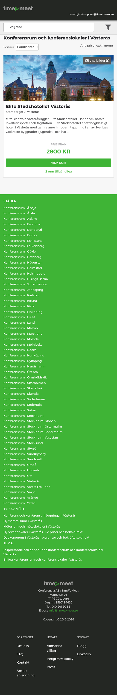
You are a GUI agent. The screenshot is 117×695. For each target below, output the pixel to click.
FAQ (20, 654)
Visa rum (58, 163)
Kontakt (23, 662)
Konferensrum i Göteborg (22, 257)
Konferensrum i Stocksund (23, 443)
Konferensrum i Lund (19, 323)
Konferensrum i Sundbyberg (24, 454)
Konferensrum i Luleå (19, 317)
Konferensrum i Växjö (19, 492)
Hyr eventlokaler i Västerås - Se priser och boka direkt (42, 532)
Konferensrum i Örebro (20, 372)
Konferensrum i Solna (19, 410)
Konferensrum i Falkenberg (23, 246)
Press (51, 667)
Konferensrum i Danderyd (22, 230)
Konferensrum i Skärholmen (24, 383)
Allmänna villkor (54, 648)
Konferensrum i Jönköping (23, 290)
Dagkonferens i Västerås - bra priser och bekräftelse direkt (46, 537)
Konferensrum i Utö (17, 476)
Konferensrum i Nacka (20, 350)
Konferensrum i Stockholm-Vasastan (30, 437)
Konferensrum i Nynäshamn (24, 366)
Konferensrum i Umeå (19, 465)
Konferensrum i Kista (19, 306)
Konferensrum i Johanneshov (25, 284)
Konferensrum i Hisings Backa (25, 279)
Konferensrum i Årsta (19, 213)
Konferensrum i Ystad (19, 503)
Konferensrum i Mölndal (21, 339)
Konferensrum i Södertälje (23, 405)
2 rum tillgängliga (58, 171)
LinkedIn (84, 654)
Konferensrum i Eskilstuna (23, 241)
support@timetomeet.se (99, 14)
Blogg (82, 646)
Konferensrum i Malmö (20, 328)
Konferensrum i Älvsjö (19, 208)
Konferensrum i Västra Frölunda (26, 487)
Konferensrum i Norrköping (23, 355)
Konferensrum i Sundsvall (22, 459)
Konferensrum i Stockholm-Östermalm (32, 426)
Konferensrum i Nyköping (22, 361)
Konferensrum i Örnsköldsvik (25, 377)
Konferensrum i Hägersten (23, 262)
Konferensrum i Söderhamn (24, 399)
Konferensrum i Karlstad (21, 295)
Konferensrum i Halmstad (22, 268)
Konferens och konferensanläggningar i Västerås (39, 515)
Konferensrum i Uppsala (21, 470)
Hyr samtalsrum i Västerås (22, 521)
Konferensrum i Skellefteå (22, 388)
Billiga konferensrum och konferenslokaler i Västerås (42, 560)
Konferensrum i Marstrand (23, 334)
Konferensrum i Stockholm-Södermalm (33, 432)
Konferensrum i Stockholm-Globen (29, 421)
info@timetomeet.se (63, 610)
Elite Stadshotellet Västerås (38, 106)
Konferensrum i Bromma (22, 224)
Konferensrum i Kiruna (20, 301)
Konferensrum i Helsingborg (24, 273)
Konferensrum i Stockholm (23, 416)
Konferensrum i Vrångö (20, 498)
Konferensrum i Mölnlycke (23, 345)
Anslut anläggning (26, 673)
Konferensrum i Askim (20, 219)
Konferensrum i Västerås (21, 481)
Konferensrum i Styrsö (19, 448)
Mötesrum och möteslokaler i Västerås (31, 526)
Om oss (23, 646)
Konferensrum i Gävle (19, 251)
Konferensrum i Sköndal (21, 394)
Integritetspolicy (60, 659)
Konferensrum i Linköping (22, 312)
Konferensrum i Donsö (20, 235)
